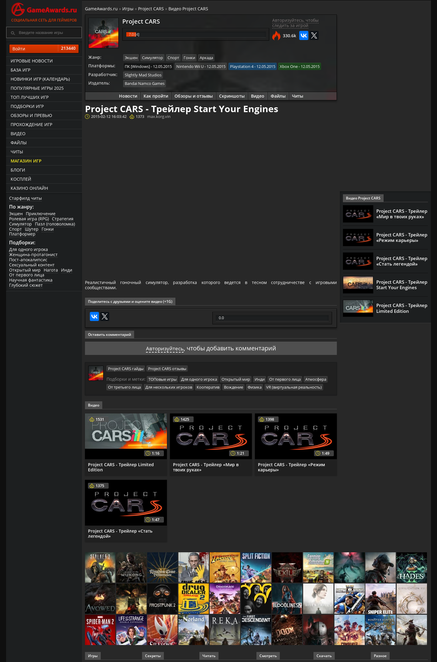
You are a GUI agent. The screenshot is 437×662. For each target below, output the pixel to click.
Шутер (32, 229)
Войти (44, 49)
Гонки (48, 229)
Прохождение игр (31, 124)
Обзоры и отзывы (193, 95)
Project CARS (151, 9)
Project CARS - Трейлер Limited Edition (121, 465)
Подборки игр (27, 106)
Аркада (206, 57)
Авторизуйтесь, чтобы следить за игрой (295, 22)
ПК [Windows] (137, 66)
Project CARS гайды (126, 366)
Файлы (19, 142)
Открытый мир (25, 270)
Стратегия (62, 219)
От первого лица (26, 275)
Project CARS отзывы (167, 366)
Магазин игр (26, 161)
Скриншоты (232, 95)
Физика (255, 385)
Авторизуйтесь (165, 347)
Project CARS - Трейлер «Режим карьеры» (291, 465)
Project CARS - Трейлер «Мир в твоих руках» (206, 465)
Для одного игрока (28, 249)
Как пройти (156, 95)
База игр (20, 70)
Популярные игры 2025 (37, 88)
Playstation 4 (241, 66)
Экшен (16, 213)
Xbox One (289, 66)
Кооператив (208, 385)
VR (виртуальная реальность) (294, 385)
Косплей (21, 179)
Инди (66, 270)
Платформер (22, 234)
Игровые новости (32, 61)
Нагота (51, 270)
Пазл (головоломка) (55, 224)
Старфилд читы (25, 198)
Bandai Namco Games (144, 82)
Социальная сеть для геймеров (44, 11)
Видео (18, 133)
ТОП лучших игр (30, 97)
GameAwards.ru (101, 9)
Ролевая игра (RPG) (29, 219)
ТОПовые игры (162, 377)
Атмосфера (315, 377)
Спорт (15, 229)
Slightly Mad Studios (143, 74)
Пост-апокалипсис (28, 259)
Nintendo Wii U (190, 66)
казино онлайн (29, 188)
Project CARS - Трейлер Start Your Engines (401, 284)
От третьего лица (124, 385)
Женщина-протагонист (33, 254)
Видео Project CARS (188, 9)
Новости (128, 95)
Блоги (18, 170)
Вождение (233, 385)
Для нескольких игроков (168, 385)
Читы (17, 152)
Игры (128, 9)
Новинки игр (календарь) (40, 79)
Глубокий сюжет (26, 285)
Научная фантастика (31, 280)
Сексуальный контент (32, 265)
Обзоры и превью (31, 115)
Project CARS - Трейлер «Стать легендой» (120, 531)
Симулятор (20, 224)
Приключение (41, 213)
